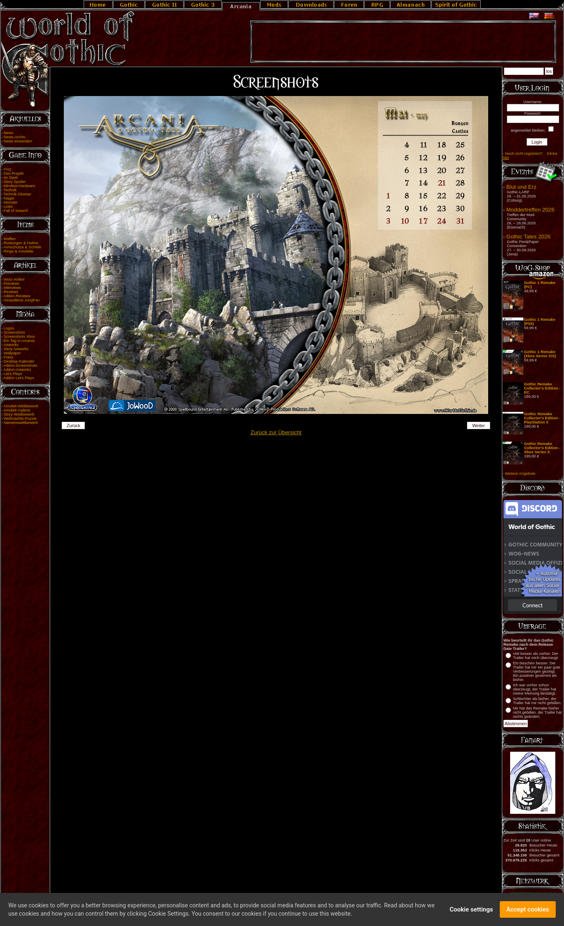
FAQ (8, 169)
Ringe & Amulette (19, 251)
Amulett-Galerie (16, 410)
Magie (9, 198)
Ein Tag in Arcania (19, 341)
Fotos (8, 357)
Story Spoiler (15, 182)
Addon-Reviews (16, 296)
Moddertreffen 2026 (530, 210)
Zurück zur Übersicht (276, 432)
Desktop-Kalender (19, 361)
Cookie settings (471, 910)
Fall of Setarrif (16, 211)
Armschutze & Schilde (22, 247)
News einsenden (18, 141)
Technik (10, 190)
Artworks (10, 345)
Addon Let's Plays (18, 378)
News (8, 133)
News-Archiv (14, 137)
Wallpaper (12, 353)
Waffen (10, 239)
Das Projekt (14, 173)
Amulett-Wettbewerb (20, 406)
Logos (9, 328)
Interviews (12, 288)
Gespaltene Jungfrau (22, 300)
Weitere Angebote (520, 473)
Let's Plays (13, 374)
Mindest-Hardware (19, 186)
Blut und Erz (521, 187)
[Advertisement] (403, 41)
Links (8, 206)
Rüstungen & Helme (21, 243)
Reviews (11, 292)
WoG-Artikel (14, 279)
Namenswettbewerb (21, 423)
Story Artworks (16, 349)
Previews (11, 283)
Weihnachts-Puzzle (20, 418)
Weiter (478, 425)
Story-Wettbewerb (19, 414)
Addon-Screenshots (20, 365)
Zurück (73, 425)
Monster (11, 202)
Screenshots (14, 332)
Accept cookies (527, 910)
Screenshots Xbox (19, 336)
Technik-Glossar (17, 194)
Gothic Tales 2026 (528, 236)
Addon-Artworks (17, 370)
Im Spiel (11, 178)
